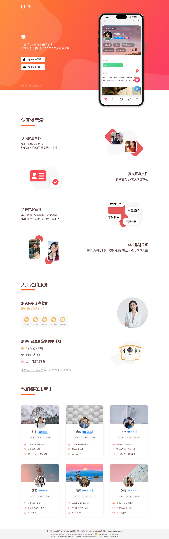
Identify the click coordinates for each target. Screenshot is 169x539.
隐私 (112, 536)
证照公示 (54, 536)
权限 (116, 536)
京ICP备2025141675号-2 (85, 534)
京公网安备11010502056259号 (106, 534)
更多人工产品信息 (32, 370)
